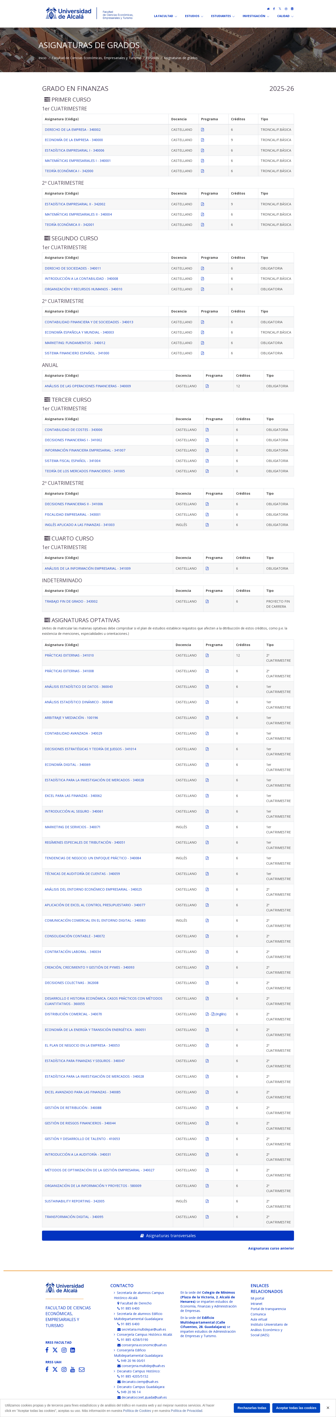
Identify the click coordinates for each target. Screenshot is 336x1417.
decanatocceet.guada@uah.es (142, 1397)
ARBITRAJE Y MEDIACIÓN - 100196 (71, 717)
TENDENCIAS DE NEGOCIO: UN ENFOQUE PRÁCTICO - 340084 (93, 858)
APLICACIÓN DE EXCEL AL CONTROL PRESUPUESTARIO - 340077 (95, 905)
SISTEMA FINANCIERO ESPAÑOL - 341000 (77, 353)
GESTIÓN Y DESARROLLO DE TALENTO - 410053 (82, 1138)
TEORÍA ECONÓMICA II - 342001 (69, 224)
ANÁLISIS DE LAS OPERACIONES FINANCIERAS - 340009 (88, 386)
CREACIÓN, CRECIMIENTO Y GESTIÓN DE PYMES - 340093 (89, 967)
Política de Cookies (137, 1411)
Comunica (258, 1314)
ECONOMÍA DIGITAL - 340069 (68, 764)
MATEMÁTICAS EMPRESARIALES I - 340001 (78, 160)
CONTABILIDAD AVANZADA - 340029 (73, 733)
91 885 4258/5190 (132, 1339)
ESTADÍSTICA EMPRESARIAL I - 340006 (74, 150)
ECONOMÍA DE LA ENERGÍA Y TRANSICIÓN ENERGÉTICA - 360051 (95, 1029)
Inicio (42, 58)
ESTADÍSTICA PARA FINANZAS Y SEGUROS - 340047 (85, 1060)
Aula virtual (259, 1319)
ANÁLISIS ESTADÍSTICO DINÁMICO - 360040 (79, 702)
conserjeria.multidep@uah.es (141, 1366)
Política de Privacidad (186, 1411)
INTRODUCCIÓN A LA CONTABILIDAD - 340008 (81, 278)
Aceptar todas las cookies (296, 1408)
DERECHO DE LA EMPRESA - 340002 (73, 129)
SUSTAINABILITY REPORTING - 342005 (75, 1201)
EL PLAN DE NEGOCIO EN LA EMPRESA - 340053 (82, 1045)
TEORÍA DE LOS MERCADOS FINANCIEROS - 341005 (85, 471)
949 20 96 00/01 (131, 1360)
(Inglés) (219, 1014)
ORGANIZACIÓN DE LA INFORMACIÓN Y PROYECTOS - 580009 (93, 1185)
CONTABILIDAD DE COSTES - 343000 (73, 429)
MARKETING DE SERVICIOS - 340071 (73, 827)
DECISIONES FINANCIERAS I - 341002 (73, 440)
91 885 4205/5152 (132, 1376)
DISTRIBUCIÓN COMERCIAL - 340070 (73, 1014)
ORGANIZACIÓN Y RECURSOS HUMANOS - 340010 (83, 289)
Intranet (256, 1303)
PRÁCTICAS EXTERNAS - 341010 (69, 655)
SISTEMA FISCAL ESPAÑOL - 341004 (72, 460)
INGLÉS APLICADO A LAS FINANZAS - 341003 (80, 524)
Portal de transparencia (268, 1309)
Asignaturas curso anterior (271, 1248)
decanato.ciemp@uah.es (138, 1381)
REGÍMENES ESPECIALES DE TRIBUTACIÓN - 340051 (85, 842)
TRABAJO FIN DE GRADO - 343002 (71, 601)
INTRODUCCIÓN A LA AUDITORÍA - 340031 (78, 1154)
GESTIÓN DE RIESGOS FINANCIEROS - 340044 (80, 1123)
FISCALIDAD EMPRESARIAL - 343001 (73, 514)
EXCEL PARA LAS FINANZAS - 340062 (73, 795)
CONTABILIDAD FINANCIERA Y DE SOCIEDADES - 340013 (89, 322)
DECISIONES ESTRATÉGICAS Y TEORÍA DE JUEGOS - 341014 (90, 749)
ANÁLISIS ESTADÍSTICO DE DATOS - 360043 (79, 686)
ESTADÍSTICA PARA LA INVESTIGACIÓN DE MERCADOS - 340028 (94, 780)
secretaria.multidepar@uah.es (141, 1329)
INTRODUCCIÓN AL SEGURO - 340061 (74, 811)
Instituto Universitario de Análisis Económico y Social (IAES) (269, 1329)
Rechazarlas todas (252, 1408)
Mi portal (257, 1298)
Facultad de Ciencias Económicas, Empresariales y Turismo (96, 58)
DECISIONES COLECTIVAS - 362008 (71, 982)
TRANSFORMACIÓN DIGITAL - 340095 (74, 1217)
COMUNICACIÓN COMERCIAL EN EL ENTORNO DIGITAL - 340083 (95, 920)
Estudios (152, 58)
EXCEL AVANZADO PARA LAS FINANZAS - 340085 (83, 1092)
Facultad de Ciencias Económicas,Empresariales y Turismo (68, 1316)
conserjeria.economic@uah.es (142, 1345)
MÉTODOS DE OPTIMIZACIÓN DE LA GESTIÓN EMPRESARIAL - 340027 (99, 1170)
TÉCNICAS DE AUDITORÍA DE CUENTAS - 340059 (82, 873)
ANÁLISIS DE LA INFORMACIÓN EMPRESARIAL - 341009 (88, 568)
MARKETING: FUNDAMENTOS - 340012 (75, 343)
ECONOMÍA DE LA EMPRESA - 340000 (74, 140)
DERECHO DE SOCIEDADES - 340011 (73, 268)
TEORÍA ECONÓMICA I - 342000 (69, 171)
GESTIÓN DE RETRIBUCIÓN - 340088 (73, 1107)
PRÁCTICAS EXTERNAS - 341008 (69, 671)
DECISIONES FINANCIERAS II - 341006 (74, 504)
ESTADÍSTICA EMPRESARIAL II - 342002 (75, 204)
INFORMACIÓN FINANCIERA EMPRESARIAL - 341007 (85, 450)
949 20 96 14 (129, 1392)
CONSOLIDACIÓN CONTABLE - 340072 (75, 936)
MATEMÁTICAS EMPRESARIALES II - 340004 (78, 214)
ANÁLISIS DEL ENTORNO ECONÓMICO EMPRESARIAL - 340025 (93, 889)
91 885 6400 (128, 1308)
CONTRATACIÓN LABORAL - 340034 (73, 951)
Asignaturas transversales (168, 1235)
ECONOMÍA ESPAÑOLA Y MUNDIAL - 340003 (79, 332)
